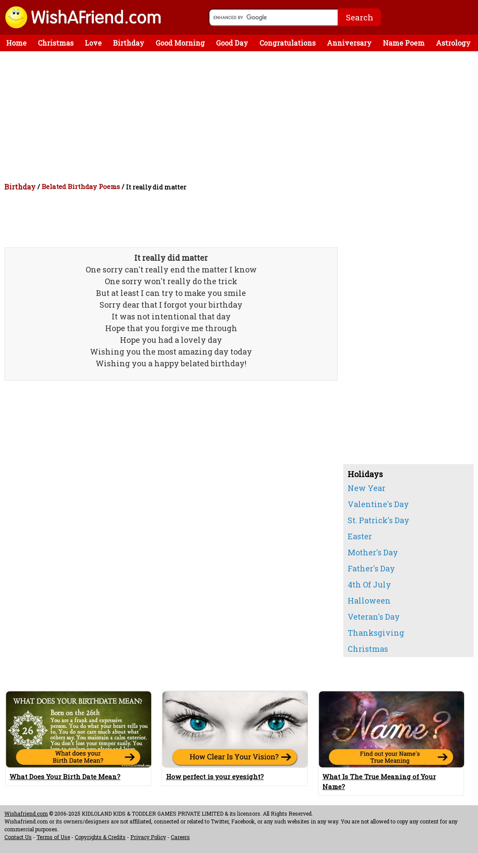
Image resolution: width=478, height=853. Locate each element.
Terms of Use (53, 836)
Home (16, 42)
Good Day (232, 42)
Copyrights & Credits (100, 836)
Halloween (369, 600)
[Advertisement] (241, 116)
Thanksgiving (376, 632)
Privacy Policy (148, 836)
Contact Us (18, 836)
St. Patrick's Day (378, 520)
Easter (360, 536)
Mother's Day (373, 552)
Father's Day (371, 568)
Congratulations (287, 42)
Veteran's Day (374, 616)
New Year (366, 488)
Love (93, 42)
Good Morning (180, 42)
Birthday (128, 42)
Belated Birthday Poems (81, 186)
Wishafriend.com (26, 813)
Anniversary (349, 42)
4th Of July (369, 584)
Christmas (55, 42)
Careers (180, 836)
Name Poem (404, 42)
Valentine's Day (378, 504)
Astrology (453, 42)
